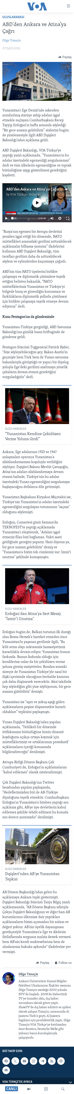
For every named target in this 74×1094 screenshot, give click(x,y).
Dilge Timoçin (11, 40)
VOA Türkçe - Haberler (25, 194)
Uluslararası (13, 17)
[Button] (65, 57)
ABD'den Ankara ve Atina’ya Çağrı (32, 190)
